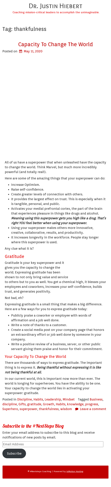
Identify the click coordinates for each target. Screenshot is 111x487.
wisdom (66, 409)
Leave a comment (93, 409)
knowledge (75, 404)
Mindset (69, 399)
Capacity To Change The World (55, 44)
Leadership (53, 399)
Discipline (24, 399)
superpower (28, 409)
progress (91, 404)
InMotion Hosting (74, 471)
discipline (9, 404)
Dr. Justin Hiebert (55, 5)
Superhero (10, 409)
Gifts (22, 404)
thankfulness (49, 409)
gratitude (34, 404)
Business (96, 399)
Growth (48, 404)
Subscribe (14, 453)
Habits (38, 399)
